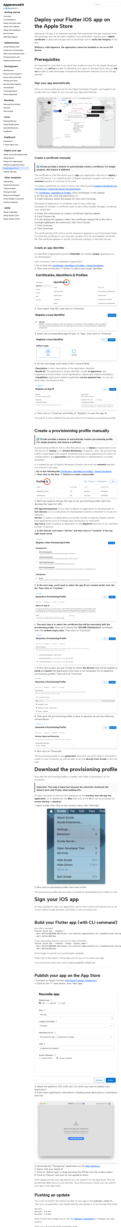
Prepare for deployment (13, 161)
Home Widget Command (13, 199)
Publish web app (10, 172)
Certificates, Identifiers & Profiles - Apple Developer (77, 265)
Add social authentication (13, 54)
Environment (8, 33)
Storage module (9, 192)
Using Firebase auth (11, 47)
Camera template (10, 202)
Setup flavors (8, 158)
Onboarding (8, 182)
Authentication (11, 42)
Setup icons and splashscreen (15, 155)
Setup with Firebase (11, 27)
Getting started (12, 12)
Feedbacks (7, 131)
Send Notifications (10, 128)
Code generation (10, 91)
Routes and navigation (12, 74)
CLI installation (9, 20)
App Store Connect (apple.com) (81, 980)
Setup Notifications (11, 124)
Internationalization (11, 185)
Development (11, 66)
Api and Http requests (12, 84)
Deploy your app (12, 150)
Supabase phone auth (12, 60)
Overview (7, 16)
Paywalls (6, 108)
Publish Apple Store (10, 168)
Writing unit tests (10, 81)
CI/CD (7, 208)
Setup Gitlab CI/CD (11, 215)
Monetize (9, 100)
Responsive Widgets (11, 195)
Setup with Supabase (11, 30)
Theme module (9, 188)
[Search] (107, 4)
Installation (7, 141)
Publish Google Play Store (13, 165)
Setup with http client (12, 23)
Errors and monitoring (12, 77)
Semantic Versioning (84, 1218)
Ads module (8, 111)
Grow (7, 117)
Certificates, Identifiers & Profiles (55, 193)
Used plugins (8, 88)
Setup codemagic (10, 212)
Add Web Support (10, 37)
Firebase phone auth (11, 57)
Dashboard (9, 137)
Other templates (12, 177)
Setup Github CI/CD (11, 219)
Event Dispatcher (10, 94)
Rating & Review (9, 121)
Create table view (10, 145)
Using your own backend (13, 50)
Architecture (8, 70)
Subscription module (11, 104)
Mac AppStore (93, 1166)
